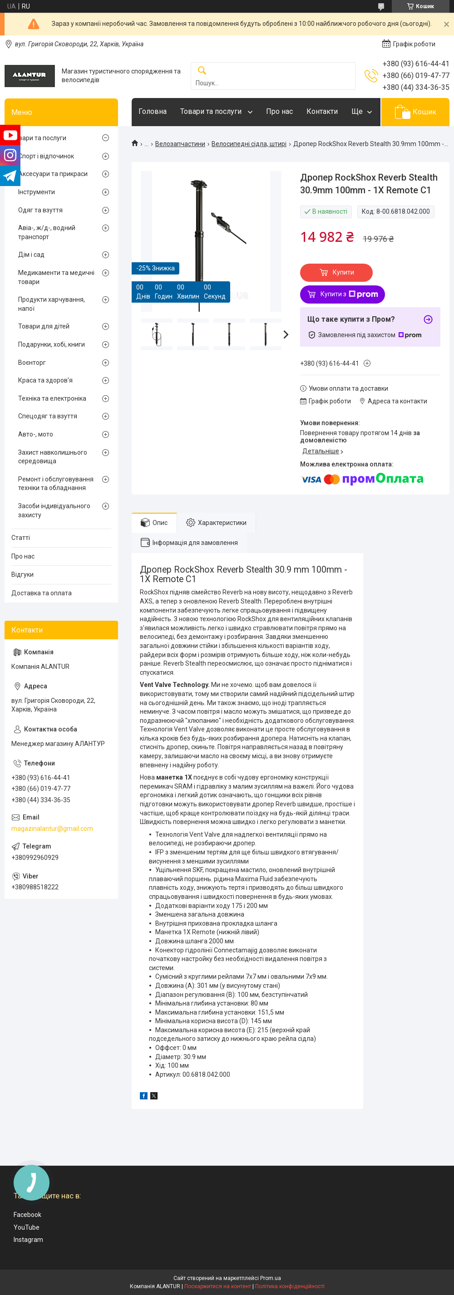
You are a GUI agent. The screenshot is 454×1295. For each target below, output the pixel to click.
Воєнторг (32, 362)
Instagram (28, 1239)
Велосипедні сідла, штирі (249, 143)
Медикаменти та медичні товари (56, 277)
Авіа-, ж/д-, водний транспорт (46, 232)
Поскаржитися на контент (217, 1286)
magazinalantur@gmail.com (52, 828)
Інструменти (36, 192)
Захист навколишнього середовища (52, 457)
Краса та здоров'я (45, 380)
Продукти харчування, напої (51, 304)
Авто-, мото (35, 434)
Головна (152, 111)
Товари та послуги (211, 111)
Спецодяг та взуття (47, 416)
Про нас (279, 111)
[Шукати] (202, 71)
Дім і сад (31, 254)
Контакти (322, 111)
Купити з (349, 294)
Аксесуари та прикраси (53, 173)
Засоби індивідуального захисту (54, 510)
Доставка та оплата (41, 593)
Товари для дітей (43, 326)
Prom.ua (270, 1278)
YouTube (26, 1227)
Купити (343, 272)
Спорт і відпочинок (46, 156)
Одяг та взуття (40, 210)
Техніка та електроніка (52, 398)
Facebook (27, 1214)
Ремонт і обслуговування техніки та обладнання (56, 484)
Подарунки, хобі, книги (51, 344)
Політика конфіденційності (290, 1286)
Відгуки (22, 574)
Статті (20, 537)
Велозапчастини (180, 143)
